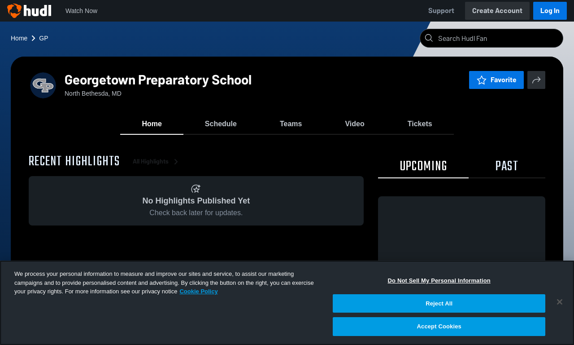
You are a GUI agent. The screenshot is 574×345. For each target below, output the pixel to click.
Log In (550, 10)
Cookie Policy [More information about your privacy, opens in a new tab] (198, 291)
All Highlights (157, 161)
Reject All (439, 303)
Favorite (496, 80)
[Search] (498, 38)
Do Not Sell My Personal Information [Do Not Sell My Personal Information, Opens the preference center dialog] (439, 280)
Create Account (497, 10)
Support (441, 10)
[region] (287, 303)
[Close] (560, 302)
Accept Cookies (439, 326)
